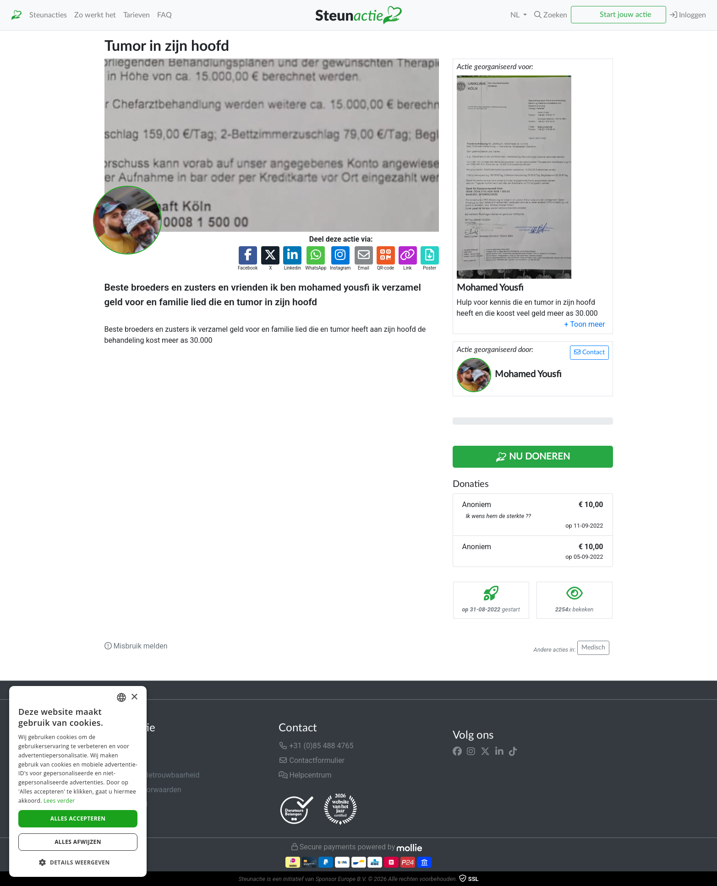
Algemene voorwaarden (142, 789)
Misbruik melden (136, 646)
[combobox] (121, 697)
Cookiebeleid (125, 819)
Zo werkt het (95, 15)
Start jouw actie (625, 14)
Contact (589, 352)
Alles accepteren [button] (78, 818)
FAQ (164, 15)
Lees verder (59, 801)
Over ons (118, 745)
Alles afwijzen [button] (78, 842)
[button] (551, 15)
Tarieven (136, 15)
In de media (123, 760)
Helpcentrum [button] (305, 775)
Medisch (593, 647)
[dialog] (78, 781)
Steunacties (48, 15)
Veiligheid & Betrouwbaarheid (152, 775)
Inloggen (688, 15)
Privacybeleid (126, 804)
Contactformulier (312, 760)
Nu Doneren (533, 457)
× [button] (134, 697)
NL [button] (515, 15)
